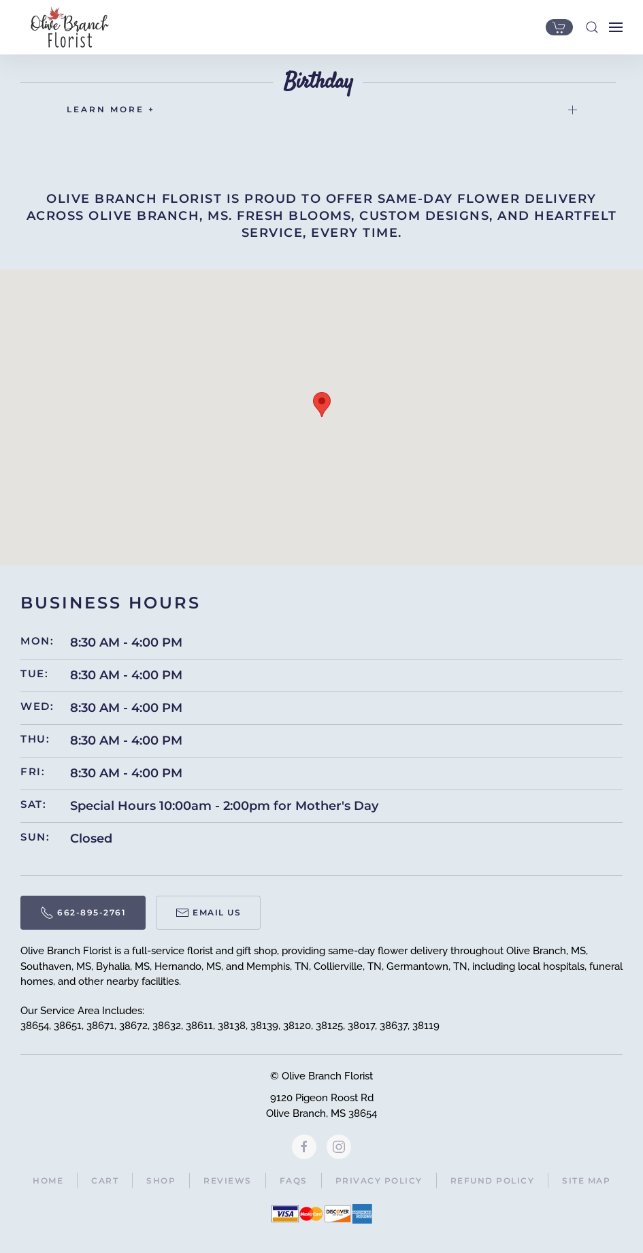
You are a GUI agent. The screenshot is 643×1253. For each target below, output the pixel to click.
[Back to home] (66, 27)
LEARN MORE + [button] (322, 109)
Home (48, 1180)
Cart (104, 1180)
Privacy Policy (379, 1180)
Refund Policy (492, 1180)
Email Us (208, 913)
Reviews (227, 1180)
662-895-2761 (83, 913)
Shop (161, 1180)
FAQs (294, 1180)
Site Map (586, 1180)
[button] (592, 27)
